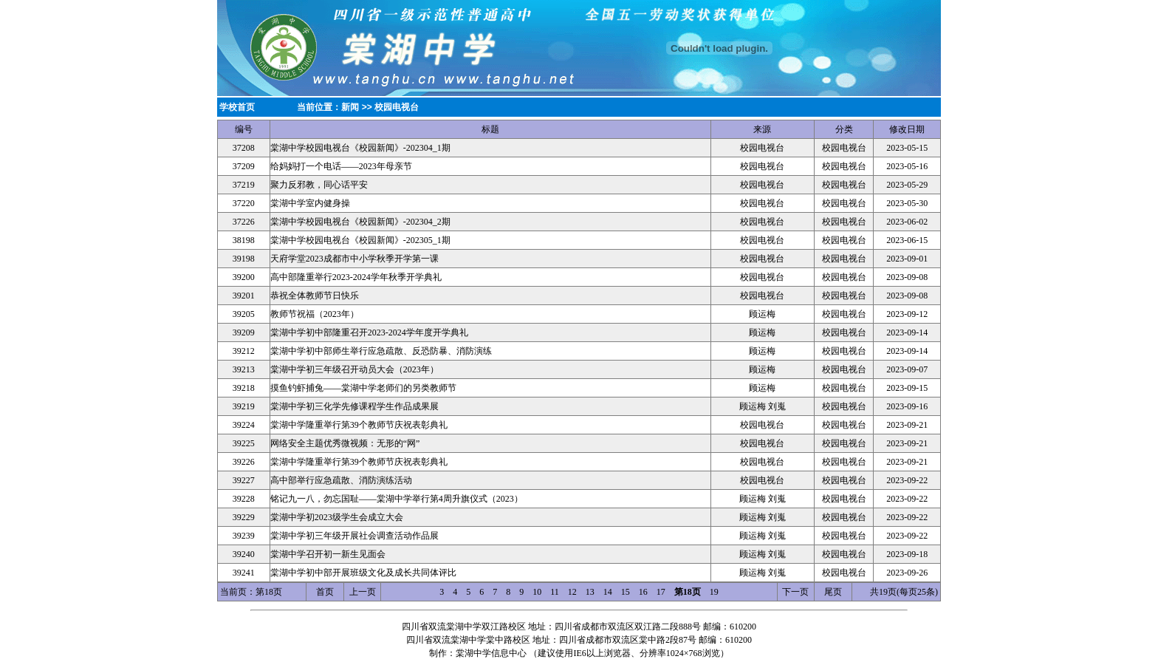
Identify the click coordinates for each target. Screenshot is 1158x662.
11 (554, 592)
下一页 (795, 592)
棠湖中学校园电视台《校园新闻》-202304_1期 (360, 148)
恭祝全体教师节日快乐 (314, 295)
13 (590, 592)
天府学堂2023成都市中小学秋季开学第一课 (354, 258)
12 (572, 592)
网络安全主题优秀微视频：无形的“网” (345, 443)
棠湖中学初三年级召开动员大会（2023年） (354, 369)
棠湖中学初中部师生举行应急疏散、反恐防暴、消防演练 (381, 351)
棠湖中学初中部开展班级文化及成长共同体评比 (363, 572)
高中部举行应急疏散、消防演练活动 (341, 480)
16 (643, 592)
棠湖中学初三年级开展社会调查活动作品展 (354, 535)
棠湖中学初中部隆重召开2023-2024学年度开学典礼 (369, 332)
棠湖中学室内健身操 (310, 203)
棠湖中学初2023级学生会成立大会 (336, 517)
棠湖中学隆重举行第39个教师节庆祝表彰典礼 (359, 425)
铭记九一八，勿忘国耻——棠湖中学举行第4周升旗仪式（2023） (396, 499)
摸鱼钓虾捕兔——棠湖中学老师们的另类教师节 (363, 388)
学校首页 (237, 107)
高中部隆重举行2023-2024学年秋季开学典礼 (356, 277)
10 (536, 592)
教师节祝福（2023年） (314, 314)
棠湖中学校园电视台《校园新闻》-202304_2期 (360, 221)
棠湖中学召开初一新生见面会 (328, 554)
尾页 (833, 592)
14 (607, 592)
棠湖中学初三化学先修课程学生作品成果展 (354, 406)
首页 (325, 592)
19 (714, 592)
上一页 (362, 592)
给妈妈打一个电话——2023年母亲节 (341, 166)
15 (625, 592)
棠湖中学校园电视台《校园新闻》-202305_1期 (360, 240)
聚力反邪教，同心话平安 (319, 185)
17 (661, 592)
